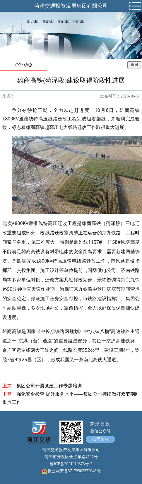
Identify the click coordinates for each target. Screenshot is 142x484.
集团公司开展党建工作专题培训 (49, 385)
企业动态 (23, 64)
